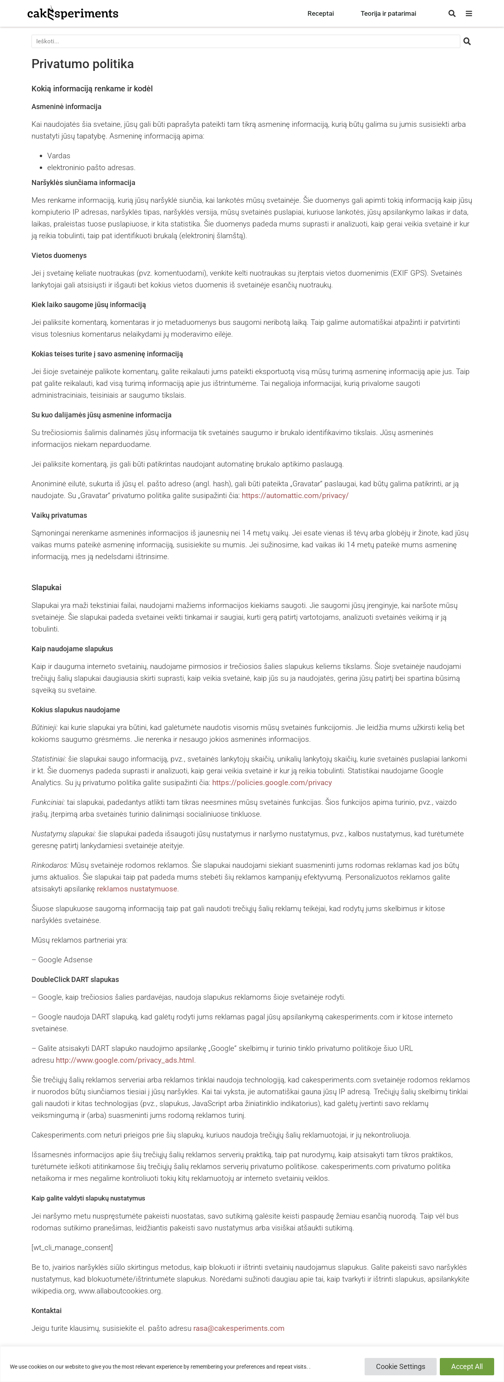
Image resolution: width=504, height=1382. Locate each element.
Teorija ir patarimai (388, 13)
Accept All (467, 1366)
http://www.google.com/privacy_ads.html (125, 1060)
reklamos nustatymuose (137, 888)
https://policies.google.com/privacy (272, 782)
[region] (252, 1364)
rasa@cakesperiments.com (239, 1328)
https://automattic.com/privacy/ (295, 495)
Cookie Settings (400, 1366)
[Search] (467, 41)
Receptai (321, 13)
